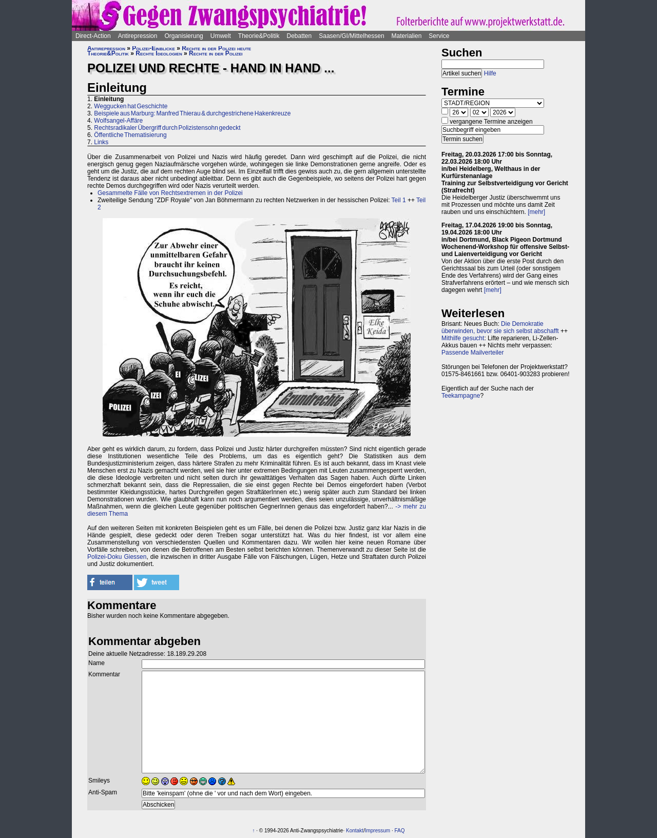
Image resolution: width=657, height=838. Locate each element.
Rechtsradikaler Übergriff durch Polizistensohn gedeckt (167, 127)
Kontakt (354, 830)
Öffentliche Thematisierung (130, 135)
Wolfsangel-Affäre (118, 120)
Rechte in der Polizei (215, 53)
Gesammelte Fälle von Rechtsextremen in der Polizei (170, 193)
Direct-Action (93, 36)
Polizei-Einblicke (153, 48)
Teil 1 (399, 200)
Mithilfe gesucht (462, 338)
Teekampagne (460, 395)
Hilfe (490, 73)
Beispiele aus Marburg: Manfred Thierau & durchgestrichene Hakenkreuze (192, 113)
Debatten (299, 36)
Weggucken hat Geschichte (130, 106)
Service (439, 36)
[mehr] (536, 212)
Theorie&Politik (259, 36)
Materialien (407, 36)
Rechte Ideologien (159, 53)
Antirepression (138, 36)
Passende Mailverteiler (472, 352)
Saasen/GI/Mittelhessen (351, 36)
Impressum (377, 830)
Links (101, 142)
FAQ (399, 830)
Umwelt (220, 36)
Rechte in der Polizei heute (216, 48)
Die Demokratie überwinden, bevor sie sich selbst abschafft (500, 327)
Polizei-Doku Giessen (116, 556)
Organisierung (183, 36)
